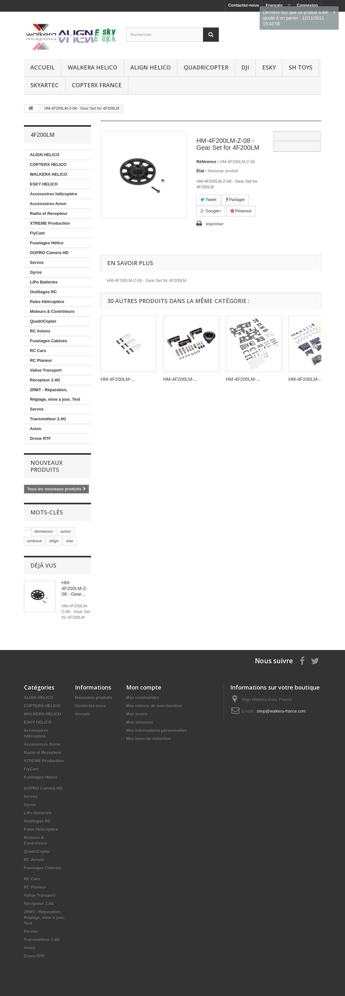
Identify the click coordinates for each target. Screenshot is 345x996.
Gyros (36, 272)
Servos (37, 262)
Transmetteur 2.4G (48, 418)
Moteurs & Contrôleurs (52, 311)
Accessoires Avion (48, 203)
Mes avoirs (136, 714)
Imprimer (215, 224)
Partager (235, 199)
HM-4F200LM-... (118, 379)
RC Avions (40, 331)
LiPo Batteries (44, 282)
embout (34, 540)
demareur (43, 531)
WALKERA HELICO (92, 67)
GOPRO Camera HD (49, 252)
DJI (245, 67)
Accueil (42, 67)
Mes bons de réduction (148, 738)
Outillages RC (43, 291)
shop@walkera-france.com (281, 711)
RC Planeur (41, 360)
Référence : (207, 161)
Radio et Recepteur (48, 213)
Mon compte (143, 687)
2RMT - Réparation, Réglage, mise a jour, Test (55, 394)
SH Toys (300, 67)
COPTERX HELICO (48, 164)
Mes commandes (142, 697)
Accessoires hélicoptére (53, 193)
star (70, 540)
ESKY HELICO (44, 184)
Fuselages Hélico (47, 242)
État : (201, 170)
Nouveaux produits (46, 466)
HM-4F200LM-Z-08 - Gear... (75, 588)
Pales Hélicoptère (47, 301)
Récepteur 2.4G (45, 380)
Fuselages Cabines (48, 340)
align (54, 540)
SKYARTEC (44, 85)
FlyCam (37, 233)
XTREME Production (50, 223)
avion (65, 531)
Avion (35, 428)
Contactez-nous (243, 5)
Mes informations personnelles (156, 730)
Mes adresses (139, 722)
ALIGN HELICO (150, 67)
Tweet (208, 199)
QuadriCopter (206, 67)
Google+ (210, 211)
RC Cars (38, 350)
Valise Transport (46, 370)
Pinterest (241, 211)
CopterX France (97, 85)
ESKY (269, 67)
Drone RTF (40, 438)
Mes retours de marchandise (154, 705)
